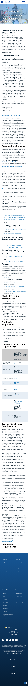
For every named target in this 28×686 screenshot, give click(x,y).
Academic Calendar (19, 568)
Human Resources (5, 608)
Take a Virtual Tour (14, 634)
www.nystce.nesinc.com (7, 473)
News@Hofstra (13, 676)
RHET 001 (16, 382)
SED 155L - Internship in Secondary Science (13, 245)
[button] (25, 683)
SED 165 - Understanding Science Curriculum (13, 247)
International (5, 571)
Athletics (4, 593)
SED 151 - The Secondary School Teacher (12, 233)
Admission (4, 559)
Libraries (18, 599)
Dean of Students (5, 602)
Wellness (4, 621)
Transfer (4, 565)
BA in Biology (6, 194)
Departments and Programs (20, 562)
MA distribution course (18, 388)
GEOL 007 (4, 188)
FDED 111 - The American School (11, 212)
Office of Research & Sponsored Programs (20, 603)
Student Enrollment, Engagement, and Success (8, 615)
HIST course (17, 414)
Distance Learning (18, 577)
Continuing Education (19, 574)
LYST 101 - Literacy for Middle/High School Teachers (15, 229)
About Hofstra (13, 662)
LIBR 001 (18, 404)
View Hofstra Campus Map (14, 632)
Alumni (13, 666)
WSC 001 (16, 362)
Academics (17, 559)
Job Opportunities (13, 673)
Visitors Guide (5, 618)
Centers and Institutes (19, 593)
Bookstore (4, 596)
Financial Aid (5, 580)
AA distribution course (18, 377)
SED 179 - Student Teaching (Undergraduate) (13, 261)
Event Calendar (5, 605)
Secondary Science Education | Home (15, 26)
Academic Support (18, 571)
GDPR (20, 653)
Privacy (17, 653)
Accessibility (13, 659)
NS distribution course (18, 395)
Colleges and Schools (19, 565)
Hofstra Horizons (19, 596)
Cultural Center (5, 599)
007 (15, 383)
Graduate (4, 568)
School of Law (5, 574)
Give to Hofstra (13, 669)
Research (17, 590)
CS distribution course (18, 402)
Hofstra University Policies (11, 653)
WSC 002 (16, 363)
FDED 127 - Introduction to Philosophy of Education (14, 215)
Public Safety (5, 611)
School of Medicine (5, 577)
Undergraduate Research (19, 610)
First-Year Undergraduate (6, 562)
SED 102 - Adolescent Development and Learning (14, 217)
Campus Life (5, 590)
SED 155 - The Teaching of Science (11, 242)
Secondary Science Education (10, 11)
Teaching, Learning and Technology (9, 161)
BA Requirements (6, 550)
